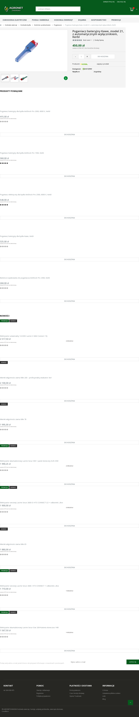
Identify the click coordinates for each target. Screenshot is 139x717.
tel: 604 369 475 (9, 690)
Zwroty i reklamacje (43, 690)
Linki (103, 696)
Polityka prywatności (43, 696)
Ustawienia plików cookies (111, 693)
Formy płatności (75, 690)
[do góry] (130, 702)
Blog (104, 699)
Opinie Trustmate (75, 696)
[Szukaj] (58, 9)
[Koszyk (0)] (133, 9)
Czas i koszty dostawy (77, 693)
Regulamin (40, 693)
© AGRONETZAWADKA (9, 709)
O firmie (105, 690)
